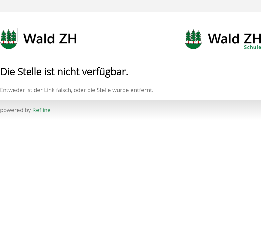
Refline (41, 110)
